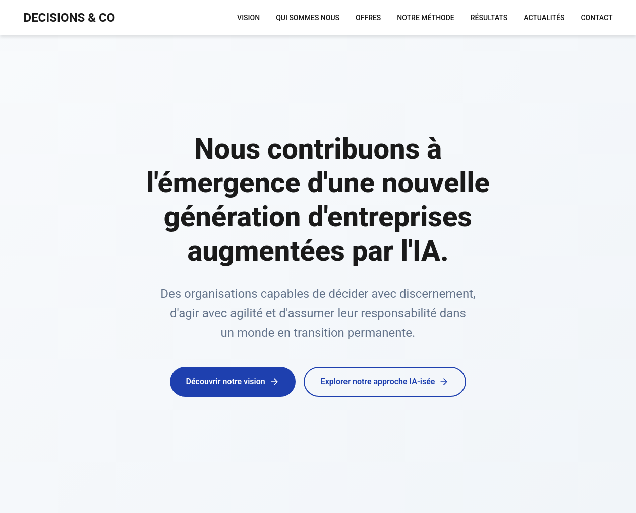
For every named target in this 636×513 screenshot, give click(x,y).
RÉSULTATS (489, 18)
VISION (248, 18)
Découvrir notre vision (232, 382)
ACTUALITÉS (544, 18)
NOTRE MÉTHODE (425, 18)
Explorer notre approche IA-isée (385, 382)
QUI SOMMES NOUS (307, 18)
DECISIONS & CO (69, 18)
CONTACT (596, 18)
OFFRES (368, 18)
